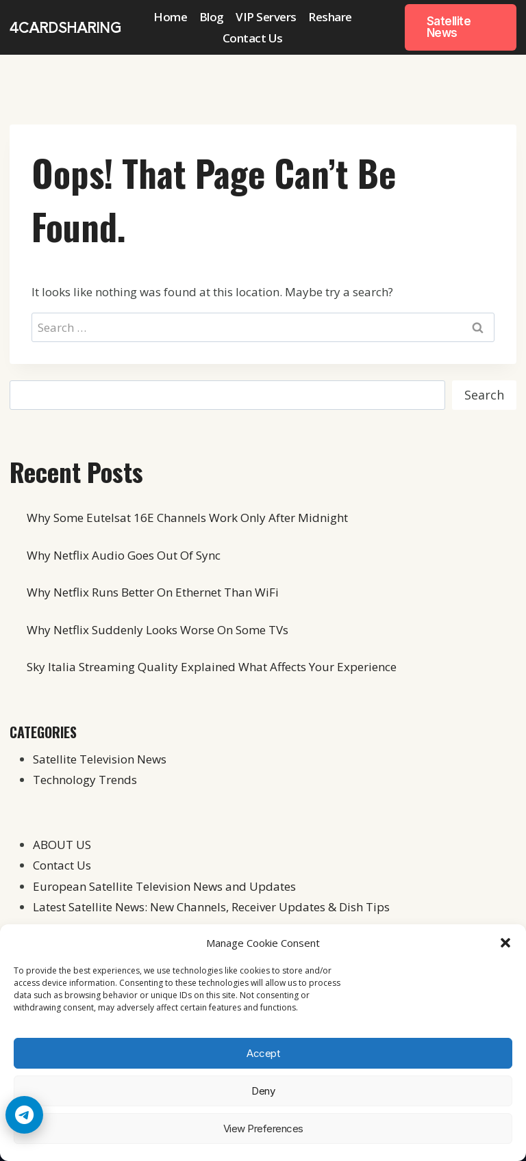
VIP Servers (266, 17)
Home (170, 17)
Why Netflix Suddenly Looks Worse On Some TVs (157, 630)
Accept (263, 1053)
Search (484, 395)
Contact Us (253, 38)
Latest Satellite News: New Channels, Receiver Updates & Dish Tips (211, 907)
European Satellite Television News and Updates (164, 886)
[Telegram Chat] (24, 1115)
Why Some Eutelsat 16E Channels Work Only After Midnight (187, 517)
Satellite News (449, 27)
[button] (505, 943)
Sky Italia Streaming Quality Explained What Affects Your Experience (212, 667)
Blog (211, 17)
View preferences (263, 1128)
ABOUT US (62, 844)
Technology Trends (85, 779)
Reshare (330, 17)
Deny (263, 1090)
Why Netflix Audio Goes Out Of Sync (124, 555)
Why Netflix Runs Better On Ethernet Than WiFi (153, 592)
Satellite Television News (99, 759)
